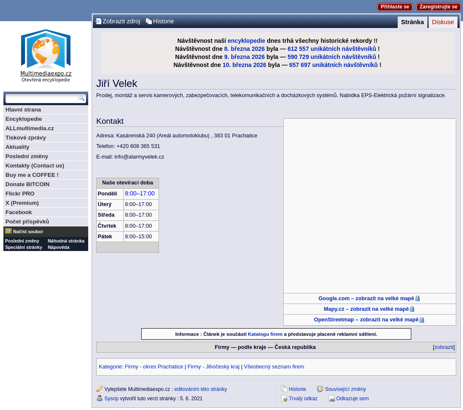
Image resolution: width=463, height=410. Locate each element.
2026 (258, 48)
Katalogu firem (265, 334)
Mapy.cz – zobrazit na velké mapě (366, 309)
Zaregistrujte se (438, 7)
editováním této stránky (200, 389)
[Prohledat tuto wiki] (42, 98)
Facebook (19, 212)
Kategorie (110, 367)
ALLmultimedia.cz (30, 128)
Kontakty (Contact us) (35, 165)
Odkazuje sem (352, 399)
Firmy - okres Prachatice (154, 367)
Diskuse (443, 22)
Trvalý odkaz (303, 399)
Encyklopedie (24, 119)
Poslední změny (27, 156)
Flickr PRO (20, 193)
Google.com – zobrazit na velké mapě (366, 298)
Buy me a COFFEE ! (32, 175)
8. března (237, 48)
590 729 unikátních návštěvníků (331, 56)
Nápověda (59, 247)
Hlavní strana (23, 109)
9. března (237, 56)
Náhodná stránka (66, 240)
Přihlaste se (395, 7)
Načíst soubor (28, 231)
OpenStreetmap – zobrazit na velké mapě (366, 320)
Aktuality (17, 147)
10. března (237, 64)
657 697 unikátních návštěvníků (333, 64)
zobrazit (444, 347)
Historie (163, 21)
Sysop (111, 399)
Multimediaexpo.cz (45, 54)
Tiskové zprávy (26, 137)
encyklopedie (246, 40)
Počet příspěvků (27, 221)
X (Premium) (22, 203)
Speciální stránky (23, 247)
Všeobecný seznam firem (274, 367)
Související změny (345, 389)
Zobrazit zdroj (121, 21)
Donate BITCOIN (28, 184)
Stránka (412, 22)
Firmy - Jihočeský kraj (213, 367)
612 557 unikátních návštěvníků (331, 48)
